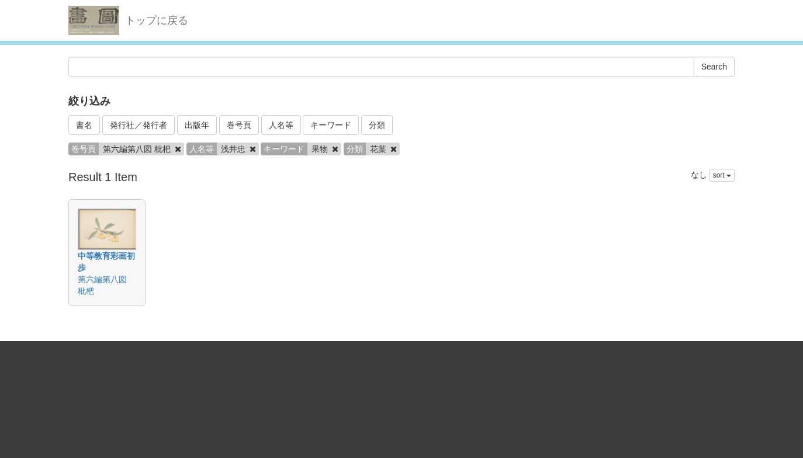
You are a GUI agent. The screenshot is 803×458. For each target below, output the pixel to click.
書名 (84, 125)
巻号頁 (239, 125)
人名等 (281, 125)
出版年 (197, 125)
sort (722, 175)
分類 (377, 125)
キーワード (330, 125)
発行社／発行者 (138, 125)
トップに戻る (156, 20)
